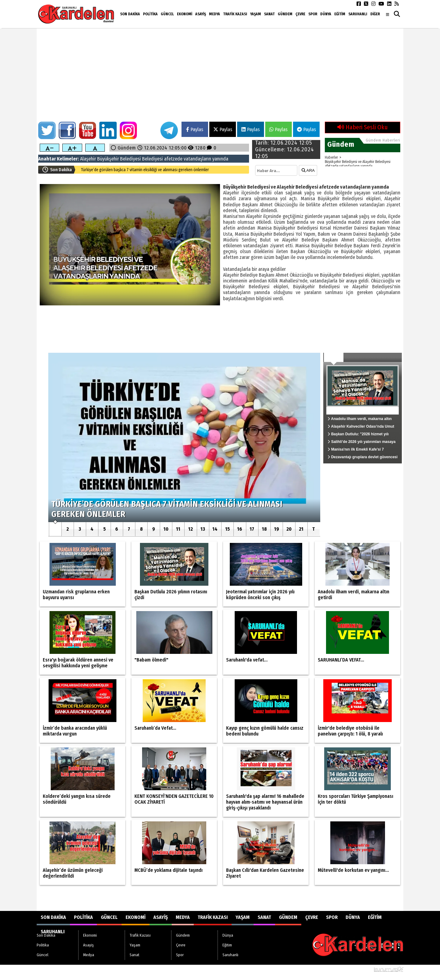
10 (165, 529)
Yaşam (255, 14)
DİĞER (375, 14)
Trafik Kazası (235, 14)
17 (252, 529)
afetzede (173, 159)
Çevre (300, 14)
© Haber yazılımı (371, 969)
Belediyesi (130, 159)
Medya (214, 14)
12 (190, 529)
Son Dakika (130, 14)
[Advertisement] (220, 76)
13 (202, 529)
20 (289, 529)
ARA (308, 170)
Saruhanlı (357, 14)
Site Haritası (51, 969)
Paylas (194, 129)
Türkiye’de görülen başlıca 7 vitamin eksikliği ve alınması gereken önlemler (145, 169)
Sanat (269, 14)
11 (178, 529)
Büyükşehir (108, 159)
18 (264, 529)
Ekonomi (184, 14)
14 (215, 529)
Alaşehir (88, 159)
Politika (150, 14)
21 (301, 529)
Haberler (331, 157)
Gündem (285, 14)
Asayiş (200, 14)
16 (239, 529)
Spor (312, 14)
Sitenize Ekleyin (84, 969)
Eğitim (339, 14)
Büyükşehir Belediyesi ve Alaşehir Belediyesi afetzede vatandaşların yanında (358, 164)
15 (227, 529)
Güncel (167, 14)
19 (276, 529)
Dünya (325, 14)
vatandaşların (197, 159)
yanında (220, 159)
